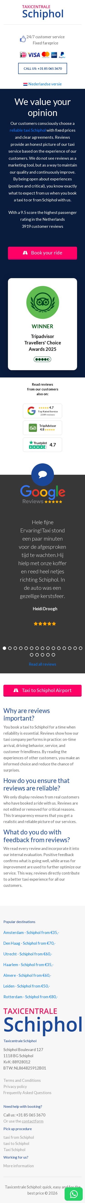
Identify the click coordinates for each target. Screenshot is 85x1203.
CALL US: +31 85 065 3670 (43, 68)
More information (18, 1165)
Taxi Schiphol (14, 1149)
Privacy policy (15, 1086)
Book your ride (42, 252)
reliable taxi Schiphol (28, 130)
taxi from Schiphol (18, 1137)
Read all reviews (42, 664)
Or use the (23, 1121)
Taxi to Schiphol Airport (42, 690)
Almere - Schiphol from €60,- (27, 975)
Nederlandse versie (42, 84)
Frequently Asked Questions (27, 1092)
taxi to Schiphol (16, 1143)
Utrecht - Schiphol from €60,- (27, 954)
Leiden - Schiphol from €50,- (26, 986)
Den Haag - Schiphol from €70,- (29, 943)
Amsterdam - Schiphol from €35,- (31, 932)
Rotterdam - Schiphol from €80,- (30, 996)
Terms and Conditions (22, 1080)
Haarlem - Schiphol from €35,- (28, 964)
